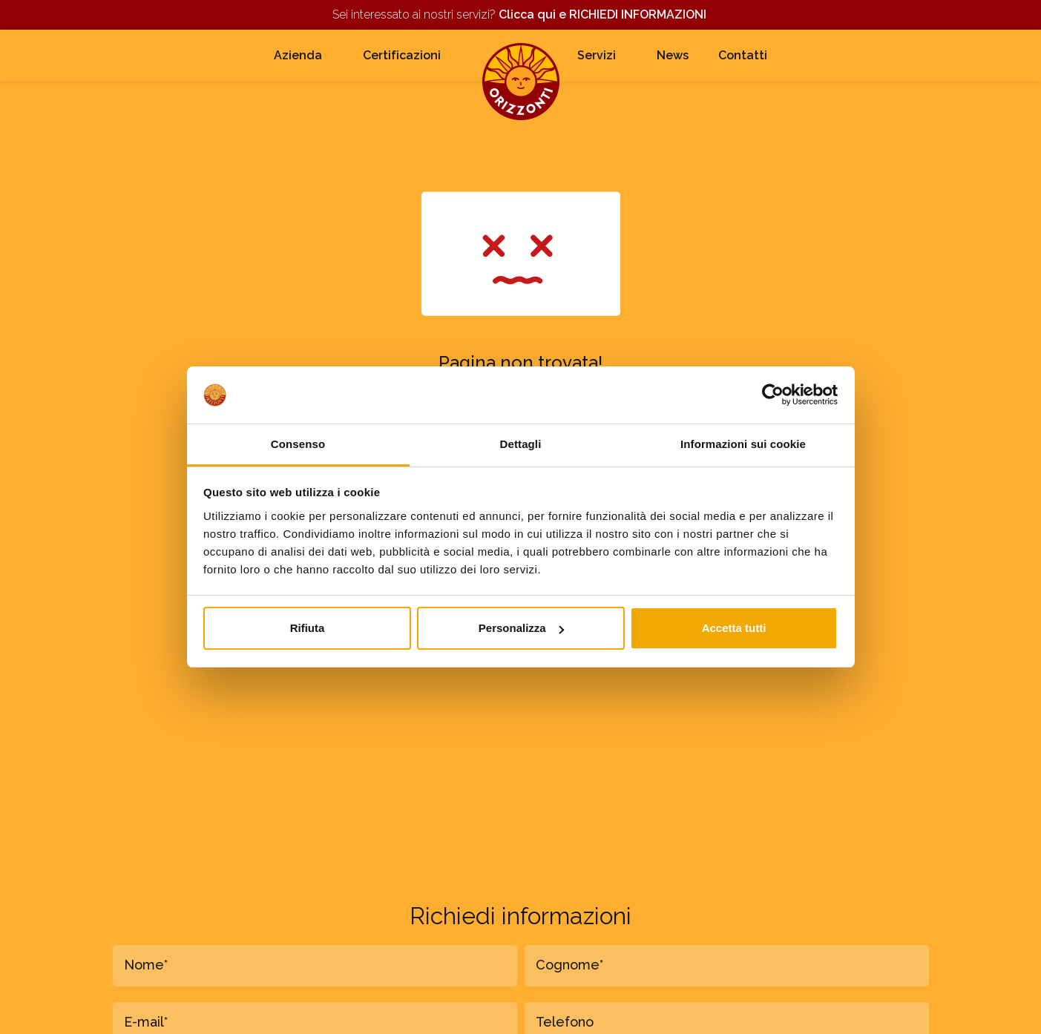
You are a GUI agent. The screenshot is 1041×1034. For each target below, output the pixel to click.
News (673, 55)
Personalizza (521, 628)
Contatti (742, 55)
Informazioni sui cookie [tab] (743, 444)
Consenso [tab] (298, 444)
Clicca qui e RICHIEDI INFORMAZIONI (604, 14)
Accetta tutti (734, 628)
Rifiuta (307, 628)
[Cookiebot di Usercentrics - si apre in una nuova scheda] (773, 394)
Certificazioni (402, 55)
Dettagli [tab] (521, 444)
